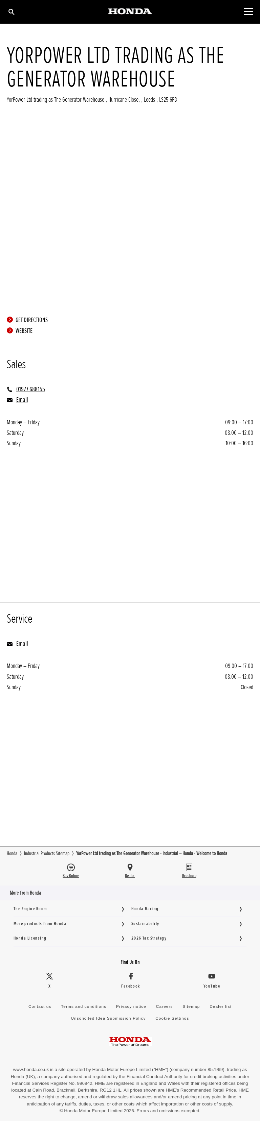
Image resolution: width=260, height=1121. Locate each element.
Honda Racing (145, 909)
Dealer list (221, 1006)
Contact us (39, 1006)
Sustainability (145, 923)
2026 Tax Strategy (149, 938)
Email (22, 400)
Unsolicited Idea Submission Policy (108, 1018)
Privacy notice (131, 1006)
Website (21, 331)
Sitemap (191, 1006)
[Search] (11, 11)
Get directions (29, 320)
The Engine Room (30, 909)
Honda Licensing (30, 938)
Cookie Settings (172, 1018)
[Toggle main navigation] (248, 11)
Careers (164, 1006)
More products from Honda (40, 923)
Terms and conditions (83, 1006)
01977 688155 (30, 389)
